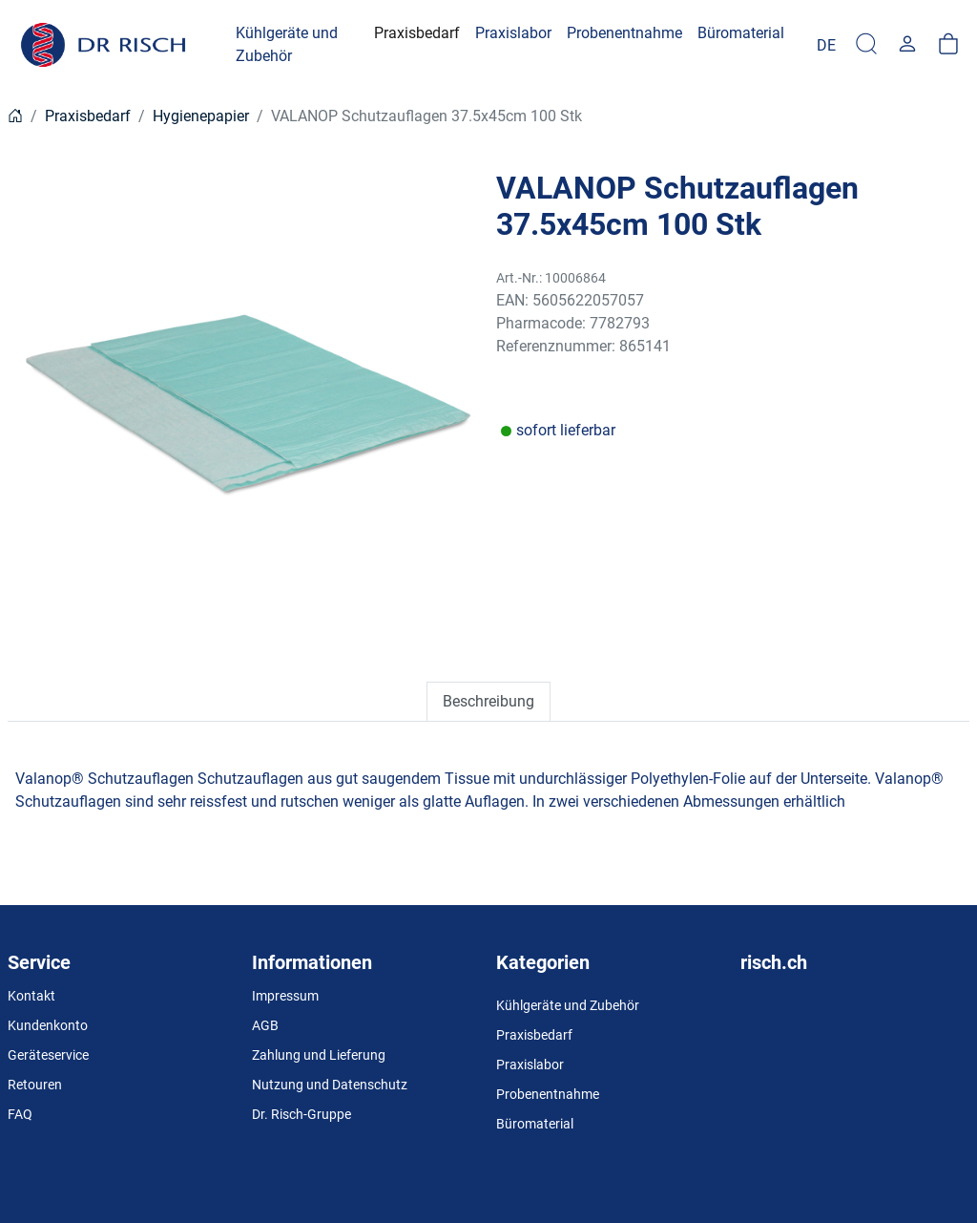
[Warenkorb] (948, 45)
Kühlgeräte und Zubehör (567, 1005)
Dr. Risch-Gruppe (301, 1114)
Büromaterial (534, 1123)
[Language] (826, 45)
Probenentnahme (547, 1094)
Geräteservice (48, 1055)
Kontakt (31, 995)
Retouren (35, 1084)
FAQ (20, 1114)
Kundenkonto (48, 1025)
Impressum (285, 995)
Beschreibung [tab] (488, 701)
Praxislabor (530, 1064)
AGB (265, 1025)
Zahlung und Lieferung (318, 1055)
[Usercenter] (907, 45)
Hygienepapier (201, 116)
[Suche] (866, 45)
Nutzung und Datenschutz (329, 1084)
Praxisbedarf (88, 116)
